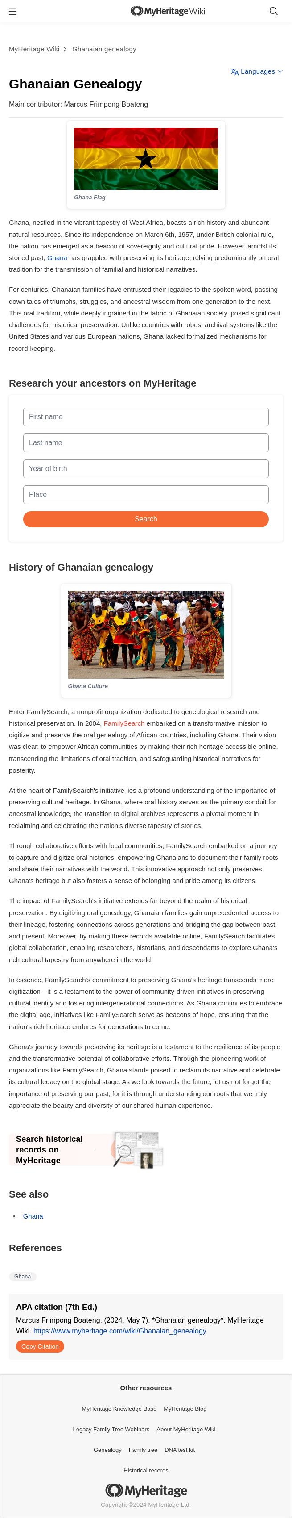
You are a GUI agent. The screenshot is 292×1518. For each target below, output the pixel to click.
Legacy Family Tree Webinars (111, 1429)
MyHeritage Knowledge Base (119, 1408)
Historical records (145, 1470)
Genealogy (108, 1450)
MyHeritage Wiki (34, 49)
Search (146, 519)
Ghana (57, 257)
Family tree (143, 1450)
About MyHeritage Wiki (185, 1429)
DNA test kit (180, 1450)
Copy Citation (40, 1346)
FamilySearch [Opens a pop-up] (124, 723)
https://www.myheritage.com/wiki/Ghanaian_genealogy (119, 1331)
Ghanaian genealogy (104, 49)
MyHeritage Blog (185, 1408)
